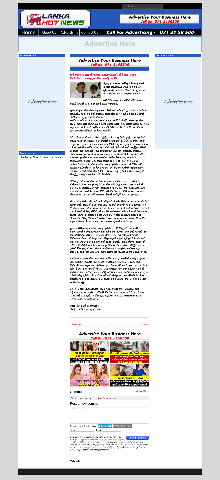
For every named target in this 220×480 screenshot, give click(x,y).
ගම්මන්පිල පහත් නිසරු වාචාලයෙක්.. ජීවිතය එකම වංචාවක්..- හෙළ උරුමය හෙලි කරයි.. (103, 76)
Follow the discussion (146, 391)
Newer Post (76, 324)
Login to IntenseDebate (105, 426)
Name (72, 430)
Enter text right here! (109, 415)
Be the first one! (110, 398)
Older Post (143, 324)
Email (98, 430)
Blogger (58, 157)
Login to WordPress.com (122, 426)
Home (110, 324)
